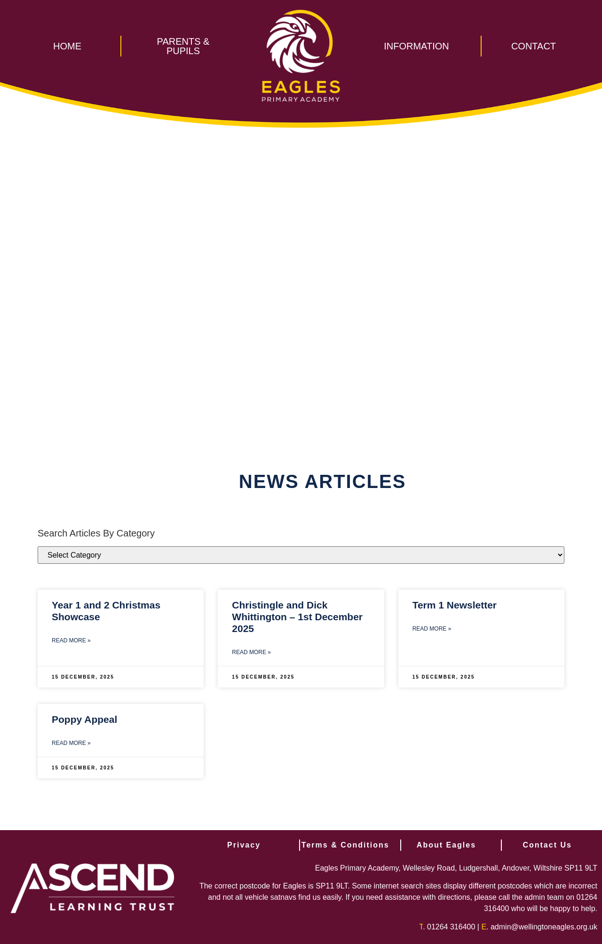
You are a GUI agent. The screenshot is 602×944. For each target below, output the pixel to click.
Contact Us (547, 845)
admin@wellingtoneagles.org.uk (544, 927)
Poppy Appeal (84, 719)
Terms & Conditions (345, 845)
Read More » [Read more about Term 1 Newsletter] (432, 628)
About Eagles (446, 845)
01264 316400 (451, 927)
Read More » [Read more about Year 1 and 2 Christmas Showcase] (71, 640)
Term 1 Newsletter (454, 605)
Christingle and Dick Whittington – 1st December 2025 (297, 617)
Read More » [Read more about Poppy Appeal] (71, 743)
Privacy (244, 845)
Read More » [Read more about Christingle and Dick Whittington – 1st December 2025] (251, 652)
